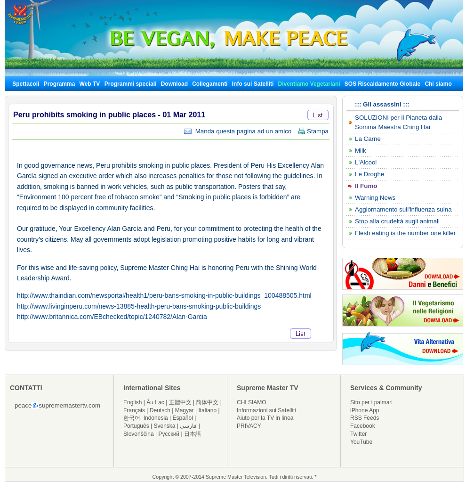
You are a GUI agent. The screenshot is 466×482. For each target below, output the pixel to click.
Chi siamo (438, 84)
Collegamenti (209, 84)
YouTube (361, 442)
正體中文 (180, 402)
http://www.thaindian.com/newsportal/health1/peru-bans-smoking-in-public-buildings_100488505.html (164, 295)
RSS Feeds (364, 418)
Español (183, 418)
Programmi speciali (130, 84)
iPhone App (364, 410)
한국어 (131, 418)
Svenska (165, 426)
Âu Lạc (155, 402)
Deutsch (160, 410)
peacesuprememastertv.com (57, 405)
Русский (169, 434)
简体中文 (207, 402)
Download (174, 84)
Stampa (313, 131)
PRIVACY (249, 426)
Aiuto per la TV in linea (265, 418)
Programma (59, 84)
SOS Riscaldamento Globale (382, 84)
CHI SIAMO (251, 402)
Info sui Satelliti (253, 84)
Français (134, 410)
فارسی (188, 426)
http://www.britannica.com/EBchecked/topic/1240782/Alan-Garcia (112, 316)
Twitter (358, 434)
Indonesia (156, 418)
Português (136, 426)
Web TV (91, 84)
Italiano (207, 410)
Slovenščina (138, 434)
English (132, 402)
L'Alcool (366, 162)
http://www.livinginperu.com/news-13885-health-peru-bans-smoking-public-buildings (139, 306)
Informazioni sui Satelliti (266, 410)
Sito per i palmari (371, 402)
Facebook (362, 426)
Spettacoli (25, 84)
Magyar (184, 410)
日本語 (192, 434)
